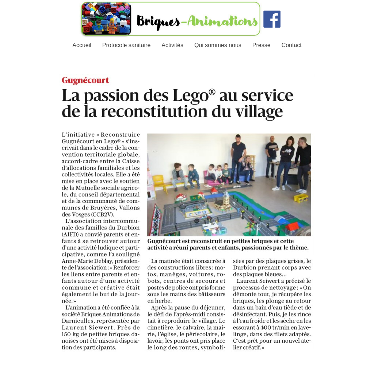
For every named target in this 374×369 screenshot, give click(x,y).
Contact (292, 45)
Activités (172, 45)
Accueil (81, 45)
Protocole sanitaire (126, 45)
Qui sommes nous (217, 45)
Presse (261, 45)
